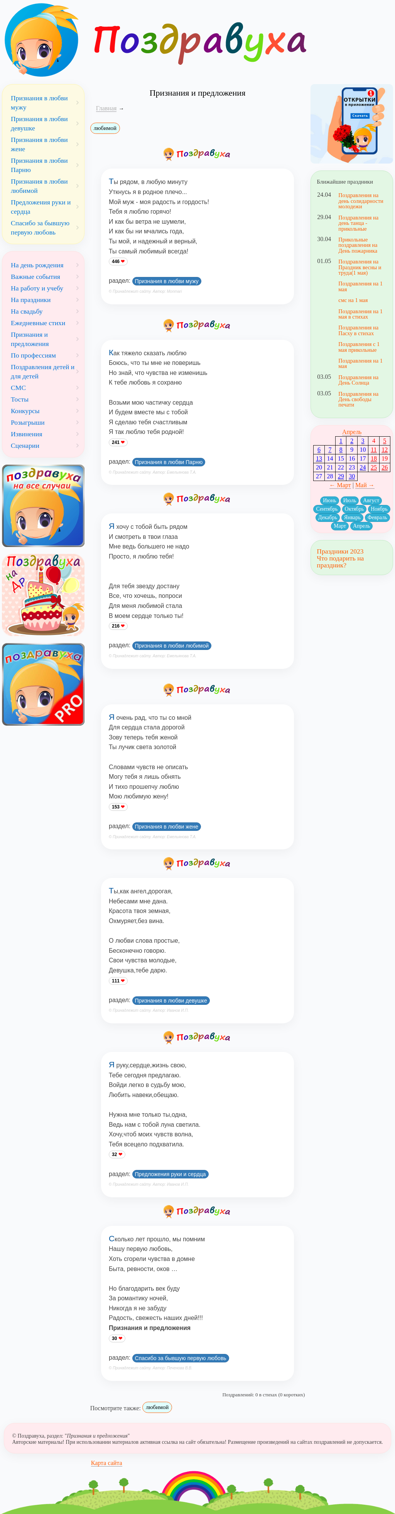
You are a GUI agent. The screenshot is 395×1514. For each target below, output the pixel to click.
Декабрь (327, 517)
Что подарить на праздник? (340, 561)
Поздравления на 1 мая (360, 286)
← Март (340, 485)
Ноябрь (379, 509)
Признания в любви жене (166, 827)
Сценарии (25, 445)
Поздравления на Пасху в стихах (358, 330)
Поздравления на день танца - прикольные (358, 223)
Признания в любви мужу (167, 281)
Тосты (20, 399)
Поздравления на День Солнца (358, 380)
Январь (352, 517)
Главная (106, 108)
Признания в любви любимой (172, 646)
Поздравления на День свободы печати (358, 399)
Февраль (377, 517)
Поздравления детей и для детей (42, 371)
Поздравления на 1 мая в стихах (360, 314)
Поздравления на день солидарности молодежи (360, 200)
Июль (349, 500)
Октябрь (354, 509)
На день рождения (37, 265)
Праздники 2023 (340, 551)
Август (371, 500)
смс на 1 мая (353, 300)
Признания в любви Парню (169, 462)
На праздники (31, 300)
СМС (18, 388)
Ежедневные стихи (38, 323)
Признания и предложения (30, 339)
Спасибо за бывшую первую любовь (180, 1358)
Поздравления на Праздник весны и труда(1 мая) (359, 267)
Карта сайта (106, 1463)
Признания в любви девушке (171, 1001)
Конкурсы (25, 411)
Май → (365, 485)
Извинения (26, 434)
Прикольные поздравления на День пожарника (357, 245)
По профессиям (33, 355)
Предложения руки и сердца (170, 1174)
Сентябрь (327, 509)
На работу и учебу (37, 288)
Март (340, 526)
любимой (105, 128)
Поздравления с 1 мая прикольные (359, 347)
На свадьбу (27, 311)
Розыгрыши (28, 422)
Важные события (35, 276)
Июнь (329, 500)
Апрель (352, 432)
